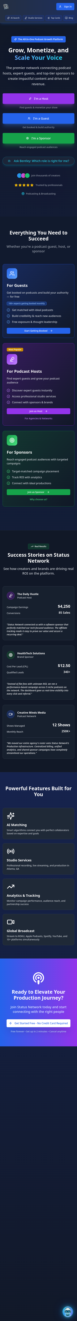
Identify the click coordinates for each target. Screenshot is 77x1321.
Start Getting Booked (38, 330)
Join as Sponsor (38, 492)
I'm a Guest (38, 118)
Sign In (65, 6)
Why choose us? (38, 499)
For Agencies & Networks (38, 418)
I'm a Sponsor (38, 138)
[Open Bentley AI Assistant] (68, 1311)
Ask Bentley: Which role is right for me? (38, 161)
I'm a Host (38, 99)
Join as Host (38, 411)
